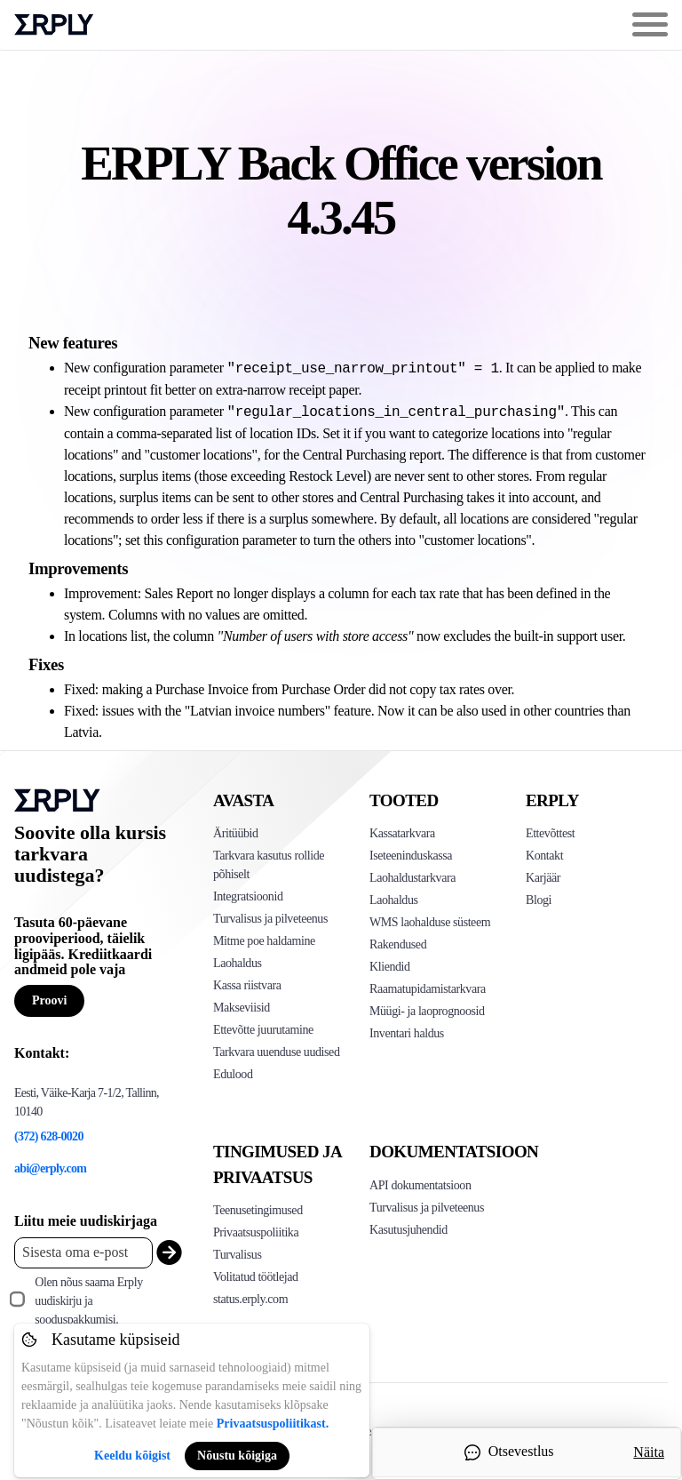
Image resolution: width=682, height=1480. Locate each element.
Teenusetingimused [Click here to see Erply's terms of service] (258, 1210)
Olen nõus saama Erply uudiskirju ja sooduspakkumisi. (88, 1301)
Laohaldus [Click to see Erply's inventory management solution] (237, 963)
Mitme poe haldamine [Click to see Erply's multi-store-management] (264, 941)
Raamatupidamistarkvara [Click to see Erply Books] (427, 989)
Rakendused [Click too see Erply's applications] (397, 944)
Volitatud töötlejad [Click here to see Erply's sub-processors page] (255, 1277)
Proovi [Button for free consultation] (49, 1000)
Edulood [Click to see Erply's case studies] (233, 1074)
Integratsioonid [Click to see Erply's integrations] (247, 896)
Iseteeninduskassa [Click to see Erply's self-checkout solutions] (410, 855)
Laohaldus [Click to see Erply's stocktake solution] (393, 900)
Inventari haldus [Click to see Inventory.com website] (406, 1033)
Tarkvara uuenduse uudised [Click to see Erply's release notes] (276, 1052)
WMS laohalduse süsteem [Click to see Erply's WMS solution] (429, 922)
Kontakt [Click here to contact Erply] (544, 855)
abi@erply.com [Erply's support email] (50, 1168)
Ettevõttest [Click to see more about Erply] (550, 833)
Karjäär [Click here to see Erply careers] (543, 877)
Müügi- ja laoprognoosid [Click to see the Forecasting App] (427, 1011)
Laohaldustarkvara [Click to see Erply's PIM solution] (412, 877)
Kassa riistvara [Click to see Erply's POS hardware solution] (247, 985)
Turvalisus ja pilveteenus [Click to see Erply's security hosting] (270, 918)
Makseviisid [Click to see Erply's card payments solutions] (241, 1007)
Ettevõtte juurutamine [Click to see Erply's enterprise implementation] (263, 1029)
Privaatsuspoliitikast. (273, 1423)
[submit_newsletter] (165, 1252)
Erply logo (54, 25)
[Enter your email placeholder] (83, 1252)
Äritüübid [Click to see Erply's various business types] (235, 833)
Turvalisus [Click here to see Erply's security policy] (237, 1254)
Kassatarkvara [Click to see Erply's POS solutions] (402, 833)
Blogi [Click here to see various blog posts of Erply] (538, 900)
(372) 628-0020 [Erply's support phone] (48, 1136)
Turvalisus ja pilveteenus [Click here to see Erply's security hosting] (426, 1207)
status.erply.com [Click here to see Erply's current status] (250, 1299)
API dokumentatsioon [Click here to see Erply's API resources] (420, 1185)
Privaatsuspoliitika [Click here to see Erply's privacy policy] (255, 1232)
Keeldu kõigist (132, 1455)
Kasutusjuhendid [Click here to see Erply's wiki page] (408, 1229)
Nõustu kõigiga (237, 1455)
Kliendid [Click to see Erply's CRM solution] (389, 966)
